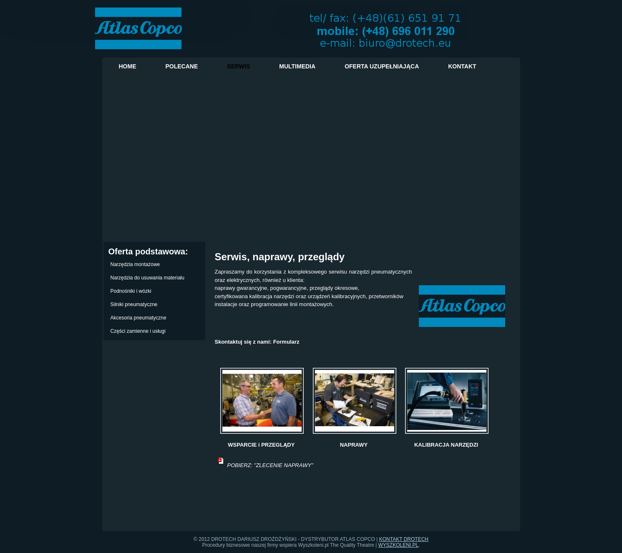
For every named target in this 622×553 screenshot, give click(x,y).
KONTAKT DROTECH (403, 539)
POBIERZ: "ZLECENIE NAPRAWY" (270, 465)
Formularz (286, 342)
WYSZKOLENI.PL (398, 545)
